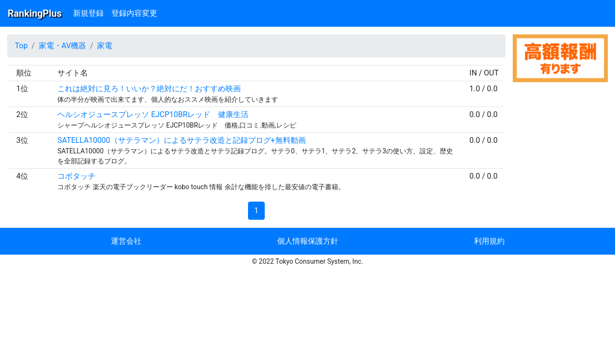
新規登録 (88, 13)
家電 (104, 45)
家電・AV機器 (62, 45)
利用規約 (489, 241)
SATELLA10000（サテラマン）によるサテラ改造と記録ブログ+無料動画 (181, 140)
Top (21, 45)
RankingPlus (35, 13)
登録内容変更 (134, 13)
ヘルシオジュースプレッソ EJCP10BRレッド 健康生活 (152, 114)
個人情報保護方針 (307, 241)
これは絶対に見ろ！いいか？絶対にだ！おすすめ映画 (149, 88)
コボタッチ (76, 176)
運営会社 (126, 241)
